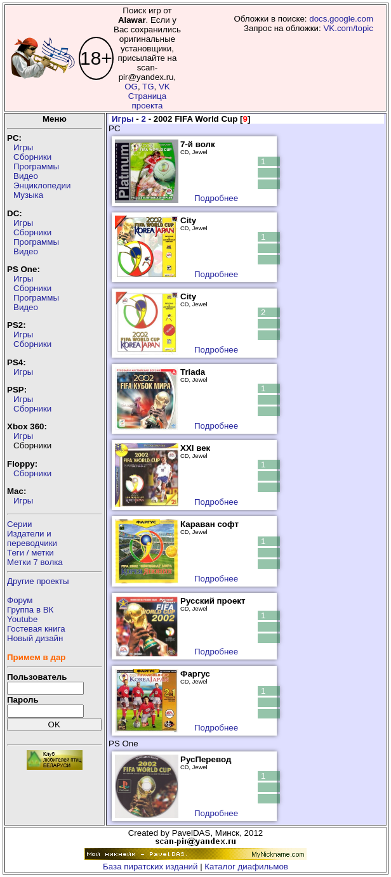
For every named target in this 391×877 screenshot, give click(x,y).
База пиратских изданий (150, 866)
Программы (36, 166)
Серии (19, 524)
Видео (25, 176)
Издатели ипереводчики (32, 538)
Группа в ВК (30, 609)
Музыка (28, 195)
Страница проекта (147, 100)
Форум (20, 600)
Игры (23, 147)
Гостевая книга (36, 628)
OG (131, 86)
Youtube (22, 619)
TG (148, 86)
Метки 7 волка (35, 562)
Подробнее (216, 198)
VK (164, 86)
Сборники (32, 157)
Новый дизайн (35, 638)
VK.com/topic (348, 28)
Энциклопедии (41, 185)
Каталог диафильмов (246, 866)
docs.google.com (341, 18)
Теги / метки (30, 552)
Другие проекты (38, 581)
